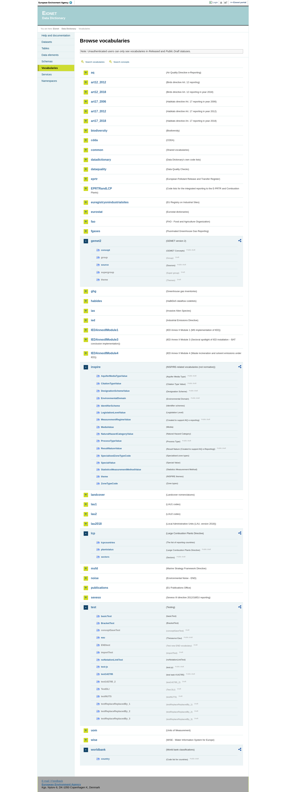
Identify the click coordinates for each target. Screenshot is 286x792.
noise (95, 578)
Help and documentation (56, 35)
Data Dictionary (69, 29)
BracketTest (107, 623)
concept (105, 250)
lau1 (94, 504)
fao (93, 221)
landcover (98, 494)
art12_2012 (98, 82)
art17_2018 (98, 120)
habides (96, 301)
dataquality (98, 169)
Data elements (50, 54)
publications (99, 587)
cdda (94, 140)
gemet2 (96, 240)
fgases (95, 231)
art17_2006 (98, 101)
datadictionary (101, 159)
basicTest (106, 616)
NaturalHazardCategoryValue (117, 433)
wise (94, 739)
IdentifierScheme (110, 405)
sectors (105, 556)
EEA (56, 2)
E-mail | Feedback (52, 781)
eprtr (94, 178)
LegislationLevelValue (113, 412)
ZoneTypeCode (109, 483)
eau (103, 637)
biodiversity (99, 130)
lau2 (94, 514)
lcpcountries (108, 542)
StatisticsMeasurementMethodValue (121, 469)
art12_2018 (98, 92)
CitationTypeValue (111, 383)
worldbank (98, 749)
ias (93, 310)
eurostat (97, 211)
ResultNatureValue (111, 448)
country (105, 758)
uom (94, 730)
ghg (93, 291)
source (105, 264)
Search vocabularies (95, 62)
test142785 (107, 674)
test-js (104, 666)
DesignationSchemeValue (115, 390)
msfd (94, 568)
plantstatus (107, 549)
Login (215, 2)
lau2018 (96, 523)
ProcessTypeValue (111, 440)
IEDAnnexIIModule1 (104, 330)
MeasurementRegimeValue (116, 419)
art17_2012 (98, 111)
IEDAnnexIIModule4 (104, 353)
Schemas (47, 61)
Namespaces (49, 80)
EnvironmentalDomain (113, 398)
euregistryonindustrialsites (110, 202)
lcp (93, 533)
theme (104, 476)
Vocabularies (50, 68)
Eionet (56, 29)
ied (93, 320)
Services (47, 74)
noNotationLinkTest (112, 659)
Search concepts (121, 62)
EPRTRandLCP (101, 188)
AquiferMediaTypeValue (114, 376)
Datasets (47, 41)
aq (92, 72)
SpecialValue (108, 462)
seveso (96, 597)
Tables (45, 48)
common (97, 149)
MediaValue (107, 427)
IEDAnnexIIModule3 (104, 339)
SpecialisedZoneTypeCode (116, 455)
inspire (96, 367)
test (93, 607)
